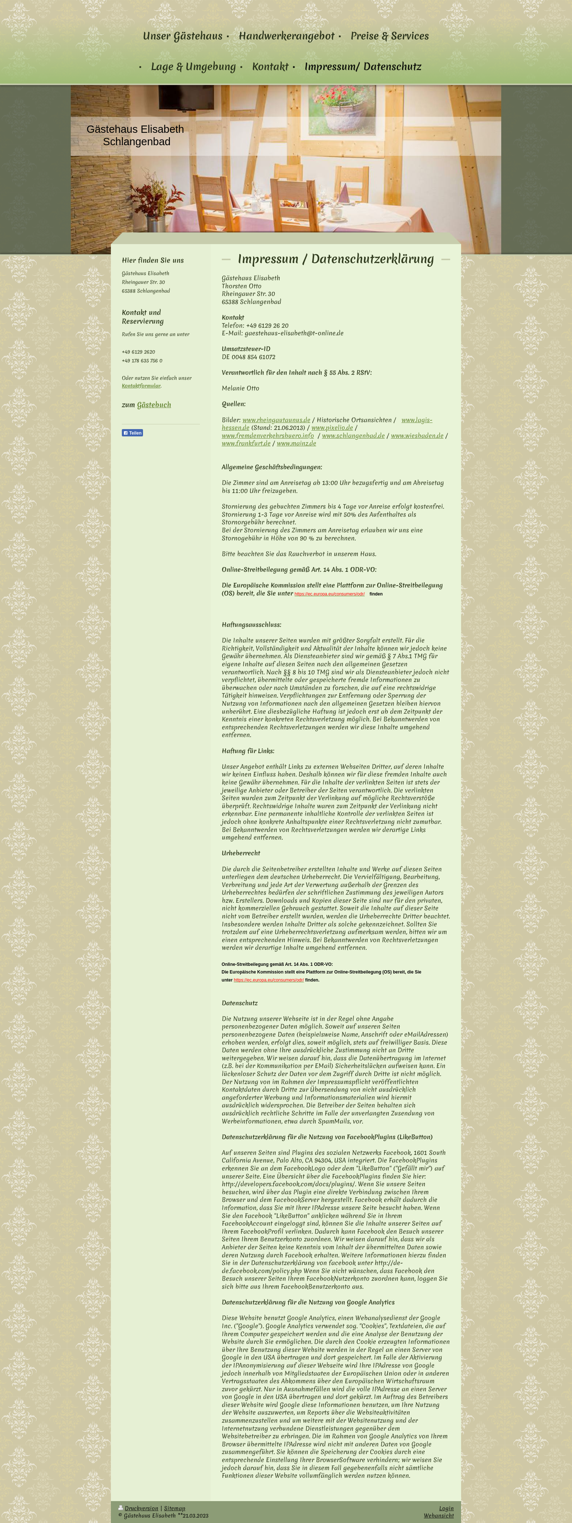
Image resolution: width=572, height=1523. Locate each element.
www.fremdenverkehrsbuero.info (268, 435)
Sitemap (174, 1508)
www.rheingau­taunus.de (276, 420)
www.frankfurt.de (246, 443)
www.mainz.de (296, 443)
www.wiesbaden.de (417, 435)
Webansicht (439, 1515)
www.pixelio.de (332, 427)
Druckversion (138, 1508)
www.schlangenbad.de (353, 435)
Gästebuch (154, 404)
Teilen (132, 433)
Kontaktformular (141, 385)
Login (446, 1508)
